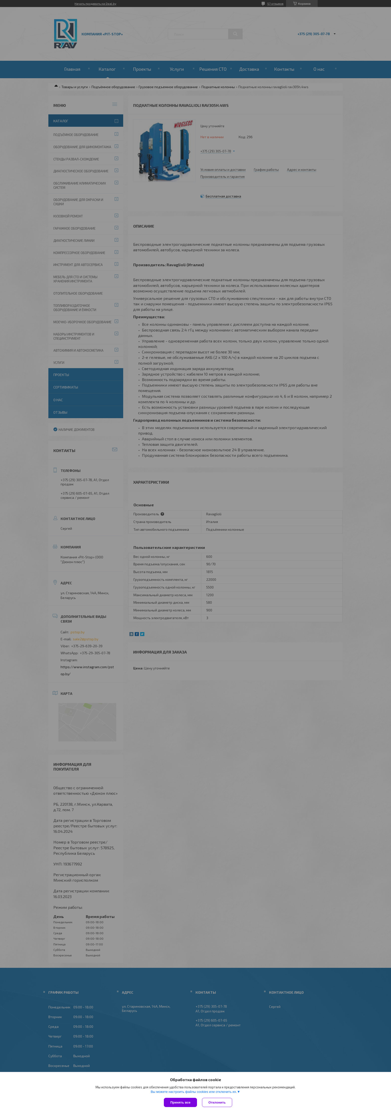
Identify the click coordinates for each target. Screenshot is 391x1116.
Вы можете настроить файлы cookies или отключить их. (194, 1092)
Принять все (180, 1102)
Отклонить (217, 1102)
